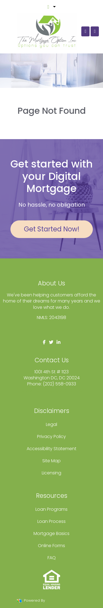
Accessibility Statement (51, 448)
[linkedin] (58, 342)
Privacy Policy (51, 436)
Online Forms (51, 545)
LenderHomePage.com (67, 600)
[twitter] (51, 342)
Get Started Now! (51, 229)
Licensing (51, 473)
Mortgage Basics (51, 533)
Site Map (51, 461)
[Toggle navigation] (95, 31)
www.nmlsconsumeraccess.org (51, 329)
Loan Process (51, 521)
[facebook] (44, 342)
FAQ (52, 558)
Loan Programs (51, 509)
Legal (51, 424)
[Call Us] (85, 31)
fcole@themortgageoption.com (51, 390)
